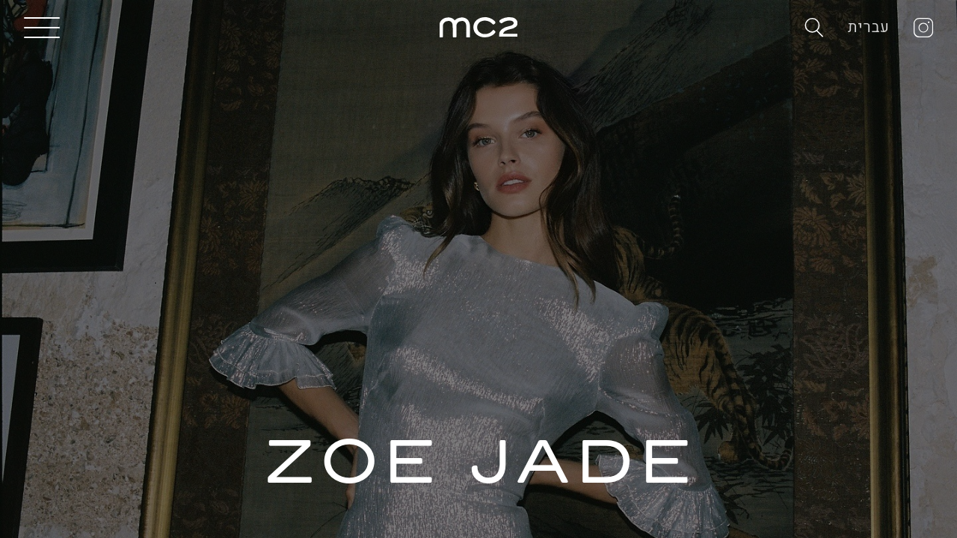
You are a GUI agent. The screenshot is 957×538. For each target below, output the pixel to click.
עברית (869, 27)
